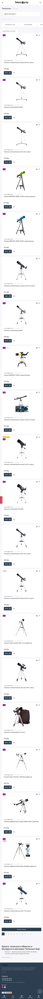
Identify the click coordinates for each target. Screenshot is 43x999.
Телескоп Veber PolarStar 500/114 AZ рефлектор (18, 643)
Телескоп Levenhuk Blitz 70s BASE (13, 509)
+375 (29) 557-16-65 (7, 978)
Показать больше (21, 929)
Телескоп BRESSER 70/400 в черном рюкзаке (17, 375)
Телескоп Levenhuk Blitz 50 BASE (13, 107)
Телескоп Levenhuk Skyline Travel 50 (14, 732)
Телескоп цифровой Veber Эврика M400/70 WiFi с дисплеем (21, 821)
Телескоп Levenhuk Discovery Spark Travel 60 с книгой (19, 420)
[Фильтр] (1, 500)
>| (30, 934)
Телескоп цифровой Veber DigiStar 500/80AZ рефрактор (20, 866)
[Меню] (2, 2)
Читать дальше (7, 957)
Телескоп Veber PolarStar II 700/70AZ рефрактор (18, 777)
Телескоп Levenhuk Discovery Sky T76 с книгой (17, 911)
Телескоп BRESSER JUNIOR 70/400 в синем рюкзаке (19, 241)
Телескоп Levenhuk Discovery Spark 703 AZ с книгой (19, 464)
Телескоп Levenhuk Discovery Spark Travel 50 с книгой (19, 286)
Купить (8, 73)
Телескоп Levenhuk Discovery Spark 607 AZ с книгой (19, 598)
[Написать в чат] (40, 991)
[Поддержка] (40, 2)
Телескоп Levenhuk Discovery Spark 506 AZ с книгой (19, 62)
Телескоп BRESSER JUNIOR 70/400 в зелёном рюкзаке (19, 196)
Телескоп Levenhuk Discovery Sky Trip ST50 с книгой (19, 687)
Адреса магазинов (10, 14)
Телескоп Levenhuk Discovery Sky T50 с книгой (17, 152)
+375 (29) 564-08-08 (7, 980)
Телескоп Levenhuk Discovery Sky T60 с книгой (17, 553)
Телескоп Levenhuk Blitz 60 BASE (13, 330)
